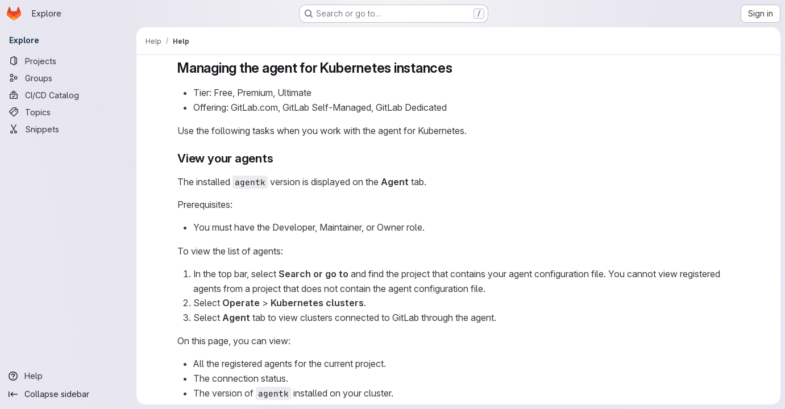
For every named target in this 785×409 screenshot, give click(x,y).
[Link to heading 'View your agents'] (279, 158)
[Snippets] (68, 129)
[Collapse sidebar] (68, 394)
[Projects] (68, 61)
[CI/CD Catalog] (68, 95)
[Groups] (68, 78)
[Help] (68, 376)
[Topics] (68, 112)
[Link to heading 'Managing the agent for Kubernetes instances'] (459, 68)
